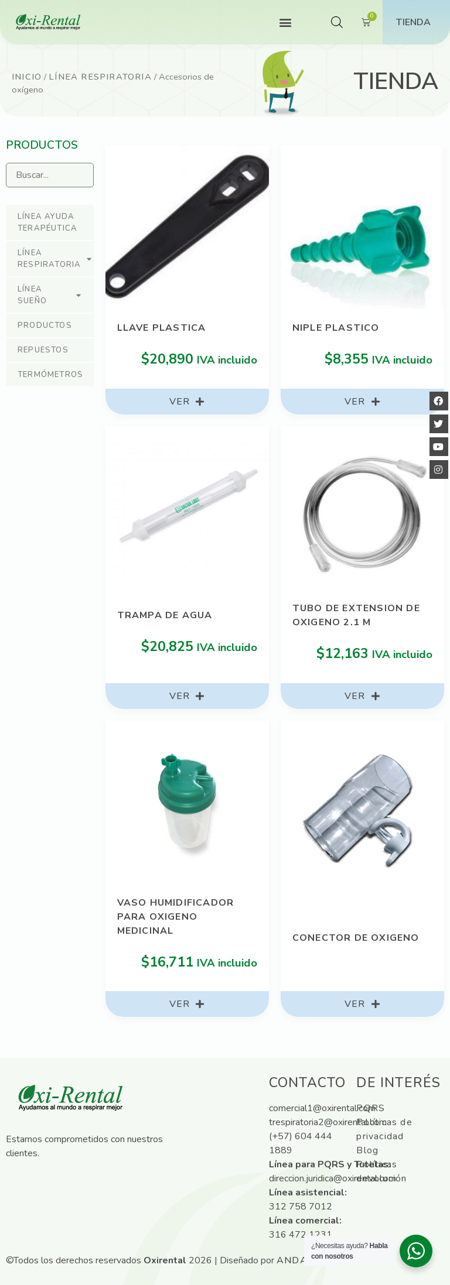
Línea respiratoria (100, 77)
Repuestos (43, 350)
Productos (45, 325)
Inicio (27, 77)
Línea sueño (50, 295)
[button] (285, 22)
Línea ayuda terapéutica (47, 222)
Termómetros (50, 374)
